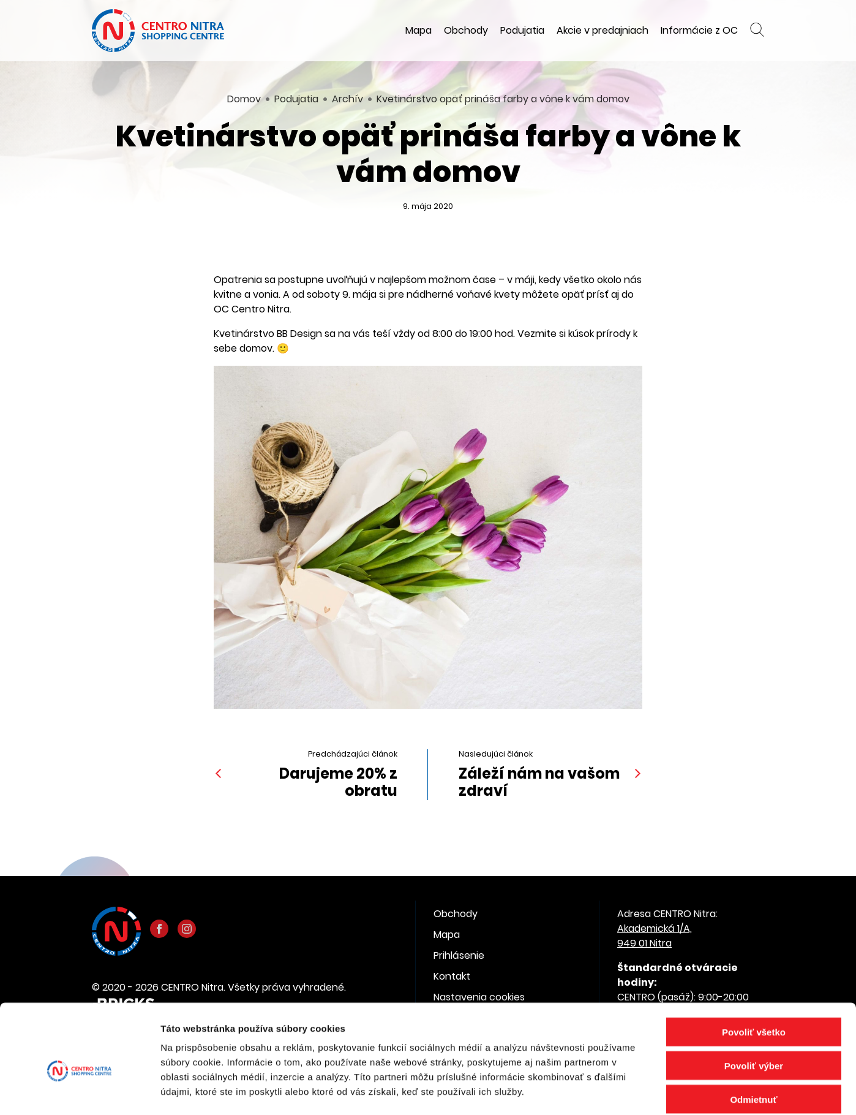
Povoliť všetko (754, 971)
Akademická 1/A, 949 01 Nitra (654, 935)
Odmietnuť (753, 1038)
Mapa (418, 30)
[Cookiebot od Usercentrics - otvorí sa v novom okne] (79, 1091)
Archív (347, 99)
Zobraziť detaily (640, 1091)
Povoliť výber (753, 1004)
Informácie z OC (699, 30)
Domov (244, 99)
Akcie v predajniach (602, 30)
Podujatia (522, 30)
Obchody (466, 30)
